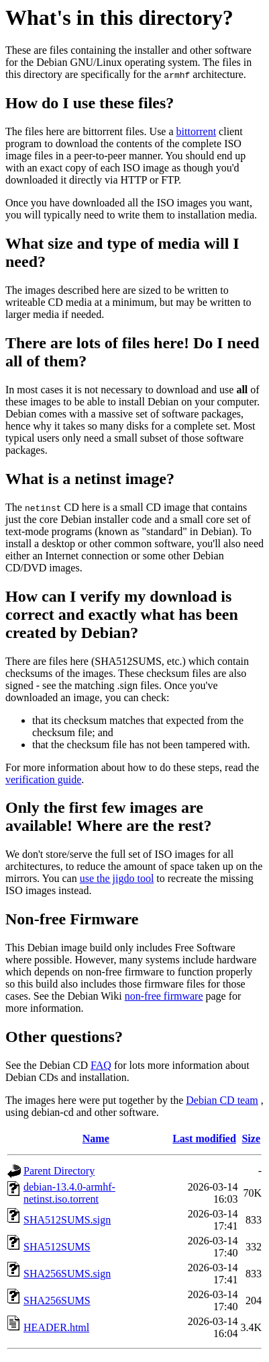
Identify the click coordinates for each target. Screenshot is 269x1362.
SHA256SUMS (57, 1300)
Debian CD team (222, 1100)
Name (96, 1138)
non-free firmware (164, 996)
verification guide (43, 779)
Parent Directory (59, 1170)
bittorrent (196, 131)
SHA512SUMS (57, 1246)
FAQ (101, 1065)
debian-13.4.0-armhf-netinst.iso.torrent (69, 1193)
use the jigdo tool (117, 878)
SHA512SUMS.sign (67, 1220)
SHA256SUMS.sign (67, 1273)
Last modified (204, 1138)
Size (250, 1138)
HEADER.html (56, 1327)
